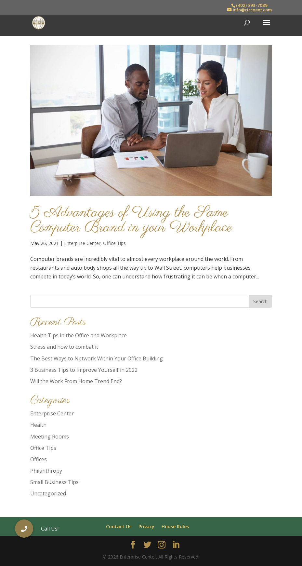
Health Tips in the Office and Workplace (78, 335)
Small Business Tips (54, 482)
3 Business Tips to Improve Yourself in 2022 (84, 369)
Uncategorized (48, 493)
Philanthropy (46, 470)
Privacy (146, 526)
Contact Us (118, 526)
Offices (38, 459)
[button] (24, 528)
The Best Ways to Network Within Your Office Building (96, 358)
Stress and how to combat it (64, 346)
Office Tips (114, 243)
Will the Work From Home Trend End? (76, 381)
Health (38, 424)
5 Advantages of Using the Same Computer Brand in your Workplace (131, 220)
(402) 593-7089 (252, 5)
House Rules (175, 526)
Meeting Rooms (49, 436)
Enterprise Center (82, 243)
